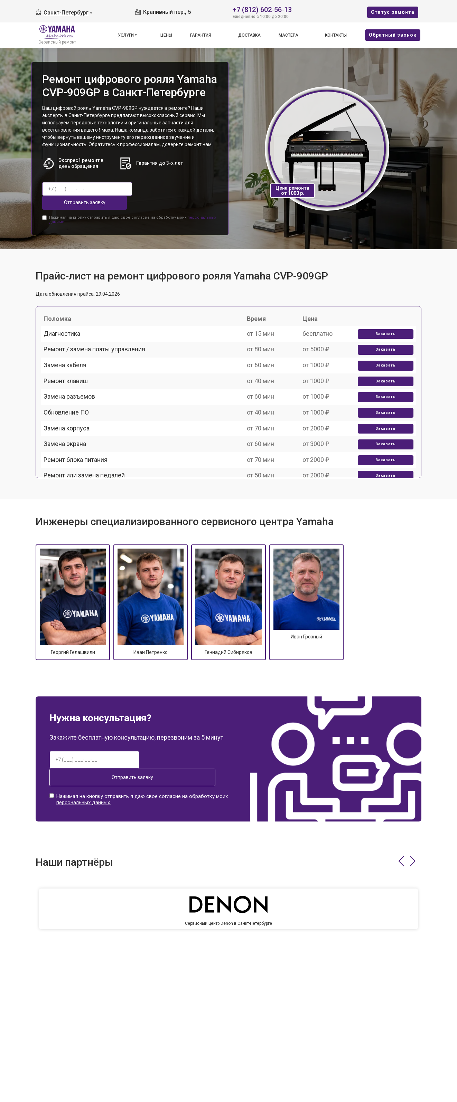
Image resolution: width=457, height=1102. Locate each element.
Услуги (126, 35)
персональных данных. (83, 782)
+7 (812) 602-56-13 (262, 9)
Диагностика (66, 329)
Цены (166, 35)
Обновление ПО (70, 449)
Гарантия (200, 35)
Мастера (288, 35)
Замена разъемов (73, 425)
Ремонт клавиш (70, 401)
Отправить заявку (166, 189)
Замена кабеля (69, 377)
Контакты (336, 35)
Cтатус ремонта (392, 12)
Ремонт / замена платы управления (98, 353)
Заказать (382, 329)
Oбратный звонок (393, 35)
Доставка (249, 35)
